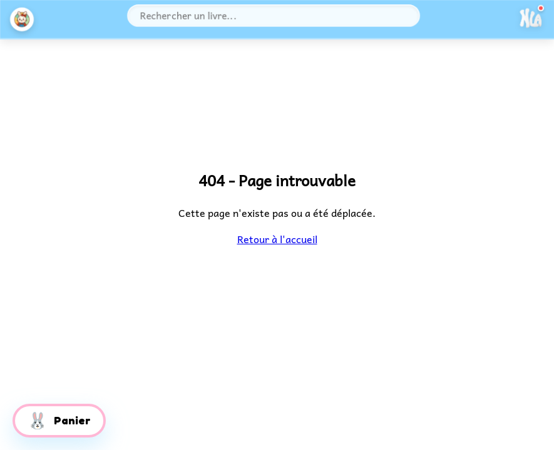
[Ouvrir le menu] (531, 19)
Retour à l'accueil (277, 239)
